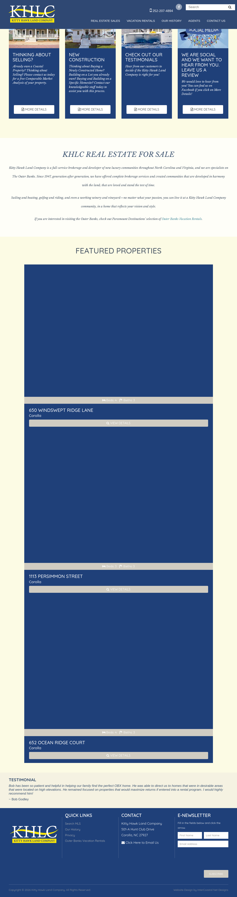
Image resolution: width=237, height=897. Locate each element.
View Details (118, 423)
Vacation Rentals (141, 20)
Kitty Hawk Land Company (32, 13)
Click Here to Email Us (142, 842)
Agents (194, 20)
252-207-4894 (161, 11)
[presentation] (200, 855)
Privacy (70, 835)
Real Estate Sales (105, 20)
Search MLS (73, 823)
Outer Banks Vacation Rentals (182, 219)
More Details (34, 109)
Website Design (183, 890)
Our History (172, 20)
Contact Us (216, 20)
